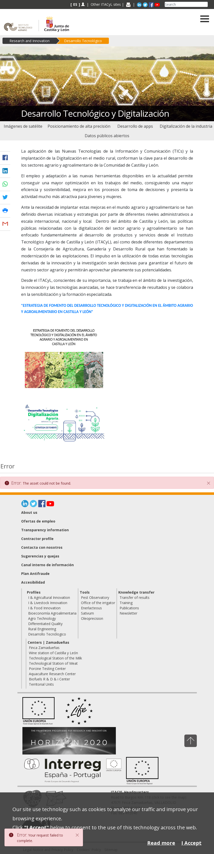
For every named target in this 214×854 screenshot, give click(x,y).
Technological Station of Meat (53, 663)
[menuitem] (23, 126)
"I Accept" (36, 827)
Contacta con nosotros (42, 547)
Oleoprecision (92, 618)
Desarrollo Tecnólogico (47, 634)
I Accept (191, 843)
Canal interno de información (47, 564)
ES (75, 4)
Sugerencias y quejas (40, 556)
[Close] (208, 483)
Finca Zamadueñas (44, 647)
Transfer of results (134, 597)
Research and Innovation (29, 40)
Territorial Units (41, 684)
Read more (161, 843)
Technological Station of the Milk (55, 658)
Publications (129, 608)
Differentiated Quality (45, 623)
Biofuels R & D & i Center (49, 679)
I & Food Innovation (44, 608)
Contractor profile (37, 538)
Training (126, 602)
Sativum (87, 613)
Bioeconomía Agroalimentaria (52, 613)
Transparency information (45, 530)
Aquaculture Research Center (52, 673)
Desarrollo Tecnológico (83, 40)
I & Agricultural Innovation (49, 597)
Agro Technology (42, 618)
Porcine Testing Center (47, 668)
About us (29, 512)
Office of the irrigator (98, 602)
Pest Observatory (95, 597)
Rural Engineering (42, 629)
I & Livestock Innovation (47, 602)
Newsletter (128, 613)
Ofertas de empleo (38, 521)
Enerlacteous (91, 608)
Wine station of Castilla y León (53, 652)
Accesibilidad (33, 582)
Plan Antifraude (35, 573)
